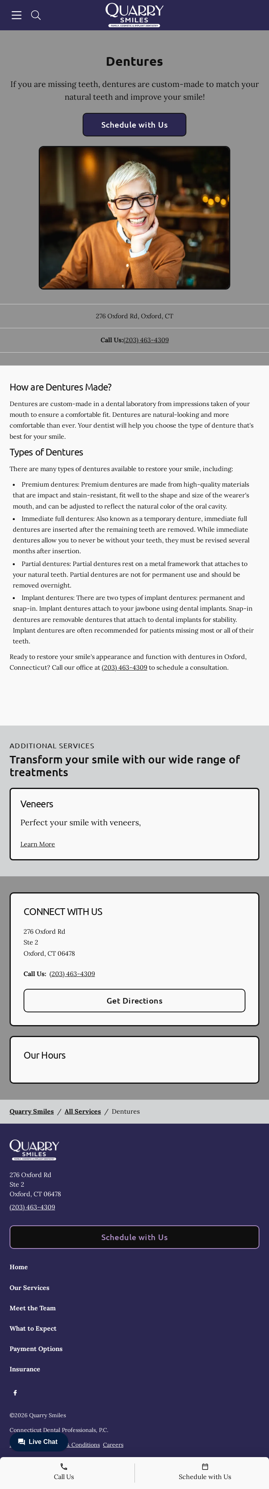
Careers (113, 1444)
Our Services (29, 1288)
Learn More (37, 844)
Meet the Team (33, 1308)
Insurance (25, 1369)
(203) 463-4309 (146, 340)
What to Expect (33, 1328)
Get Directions (135, 1000)
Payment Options (36, 1349)
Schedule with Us (134, 124)
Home (19, 1267)
